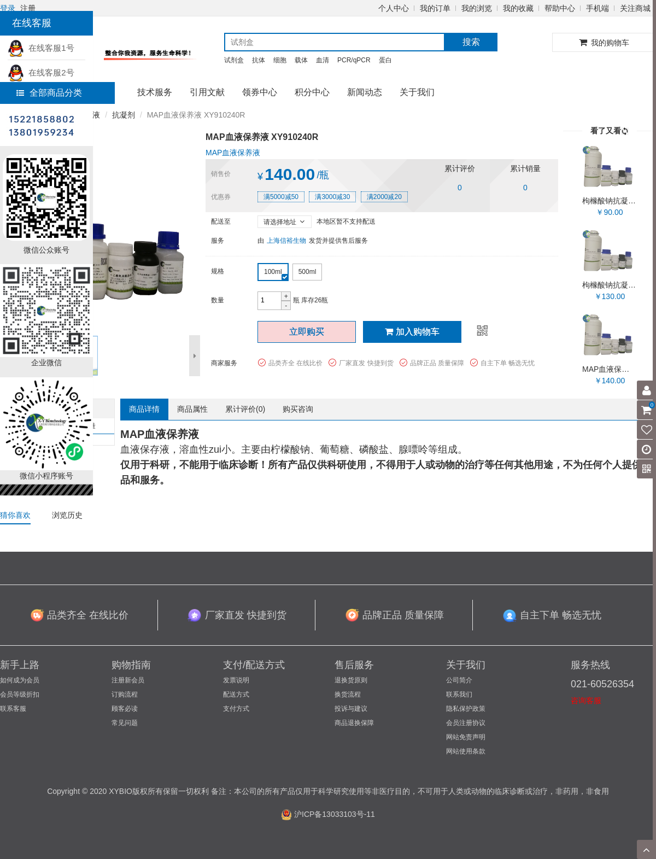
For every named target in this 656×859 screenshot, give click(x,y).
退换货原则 (351, 680)
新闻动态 (364, 92)
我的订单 (435, 8)
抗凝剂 (123, 114)
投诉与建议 (351, 708)
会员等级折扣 (19, 694)
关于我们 (417, 92)
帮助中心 (559, 8)
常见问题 (125, 723)
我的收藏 (518, 8)
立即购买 (306, 331)
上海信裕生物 (286, 240)
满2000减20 (384, 197)
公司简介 (459, 680)
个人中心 (393, 8)
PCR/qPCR (354, 60)
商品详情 (144, 409)
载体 (301, 60)
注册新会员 (128, 680)
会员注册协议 (465, 723)
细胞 (279, 60)
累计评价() (245, 409)
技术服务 (154, 92)
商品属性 (192, 409)
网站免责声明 (465, 737)
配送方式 (236, 694)
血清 (322, 60)
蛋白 (385, 60)
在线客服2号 (41, 72)
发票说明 (236, 680)
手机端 (597, 8)
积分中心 (312, 92)
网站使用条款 (465, 751)
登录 (7, 8)
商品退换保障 (354, 723)
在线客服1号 (41, 47)
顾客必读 (125, 708)
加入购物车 (412, 331)
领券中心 (259, 92)
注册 (28, 8)
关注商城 (635, 8)
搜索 (471, 41)
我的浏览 (476, 8)
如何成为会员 (19, 680)
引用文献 (207, 92)
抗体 (258, 60)
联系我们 (459, 694)
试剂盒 (234, 60)
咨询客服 (586, 700)
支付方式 (236, 708)
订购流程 (125, 694)
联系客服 (13, 708)
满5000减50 (280, 197)
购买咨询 (298, 409)
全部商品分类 (49, 92)
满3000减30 (332, 197)
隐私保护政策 (465, 708)
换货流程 (348, 694)
